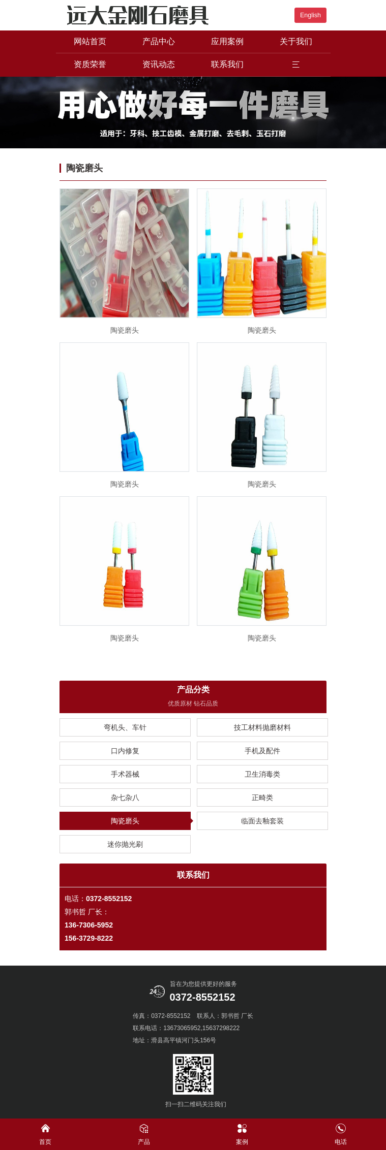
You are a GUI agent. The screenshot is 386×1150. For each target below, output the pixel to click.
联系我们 (227, 64)
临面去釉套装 (262, 821)
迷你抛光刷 (125, 844)
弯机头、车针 (125, 727)
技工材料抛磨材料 (262, 727)
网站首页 (90, 41)
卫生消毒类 (262, 774)
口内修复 (125, 751)
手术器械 (125, 774)
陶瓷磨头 (125, 821)
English (310, 15)
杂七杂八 (125, 797)
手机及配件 (262, 751)
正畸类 (262, 797)
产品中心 (158, 41)
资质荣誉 (90, 64)
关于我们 (296, 41)
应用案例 (227, 41)
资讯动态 (158, 64)
